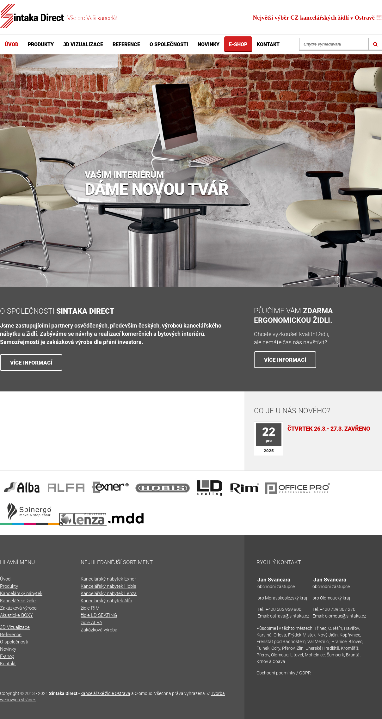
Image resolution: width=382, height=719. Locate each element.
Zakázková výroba (99, 630)
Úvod (11, 44)
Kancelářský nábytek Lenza (109, 593)
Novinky (208, 44)
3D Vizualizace (83, 44)
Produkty (41, 44)
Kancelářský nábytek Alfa (106, 601)
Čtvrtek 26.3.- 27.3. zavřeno (328, 428)
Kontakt (268, 44)
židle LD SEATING (99, 615)
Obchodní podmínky (275, 672)
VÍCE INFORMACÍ (31, 363)
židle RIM (90, 608)
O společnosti (169, 44)
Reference (126, 44)
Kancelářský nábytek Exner (108, 579)
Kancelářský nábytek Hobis (108, 586)
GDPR (305, 672)
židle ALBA (91, 622)
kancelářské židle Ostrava (105, 693)
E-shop (238, 44)
